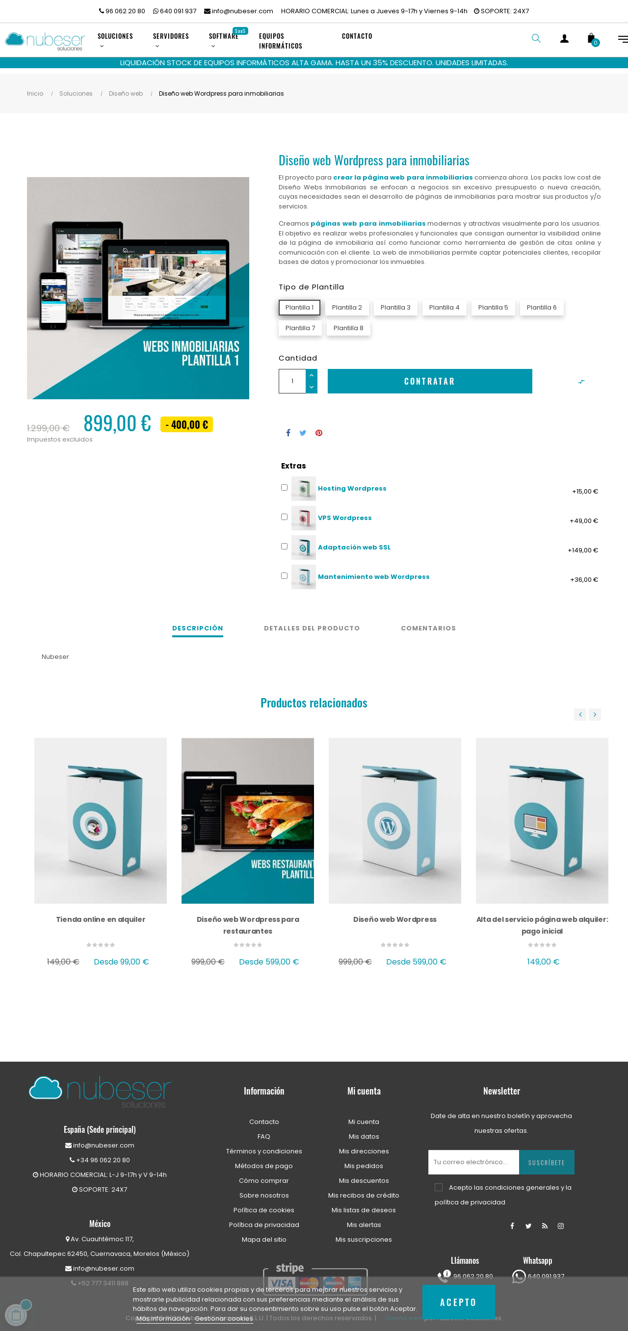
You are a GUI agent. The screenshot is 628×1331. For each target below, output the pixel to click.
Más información (163, 1318)
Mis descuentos (364, 1176)
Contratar (430, 377)
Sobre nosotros (264, 1191)
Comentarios (428, 623)
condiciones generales (522, 1183)
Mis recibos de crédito (363, 1191)
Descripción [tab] (197, 623)
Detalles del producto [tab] (312, 623)
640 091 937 (174, 11)
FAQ (264, 1132)
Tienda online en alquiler (101, 915)
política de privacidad (470, 1197)
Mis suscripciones (364, 1235)
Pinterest (318, 428)
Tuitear (303, 428)
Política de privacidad (264, 1220)
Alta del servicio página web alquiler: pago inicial (542, 920)
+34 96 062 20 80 (100, 1155)
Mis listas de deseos (364, 1205)
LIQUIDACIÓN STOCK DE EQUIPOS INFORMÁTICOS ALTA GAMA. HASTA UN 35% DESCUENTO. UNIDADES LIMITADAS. (314, 62)
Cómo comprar (264, 1176)
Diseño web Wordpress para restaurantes (248, 920)
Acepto (458, 1301)
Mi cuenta (363, 1117)
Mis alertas (364, 1220)
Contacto (264, 1117)
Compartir (288, 428)
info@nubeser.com (238, 11)
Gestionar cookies (224, 1318)
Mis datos (364, 1132)
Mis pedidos (363, 1161)
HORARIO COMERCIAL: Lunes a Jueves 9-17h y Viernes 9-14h (374, 11)
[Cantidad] (292, 377)
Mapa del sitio (264, 1235)
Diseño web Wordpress (395, 915)
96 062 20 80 (122, 11)
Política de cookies (264, 1205)
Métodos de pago (264, 1161)
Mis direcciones (364, 1146)
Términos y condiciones (264, 1146)
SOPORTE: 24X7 (501, 11)
